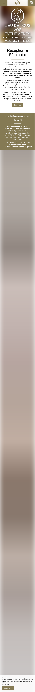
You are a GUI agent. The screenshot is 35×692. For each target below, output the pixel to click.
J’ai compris (7, 688)
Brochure (17, 105)
